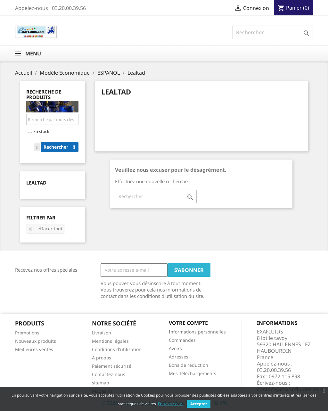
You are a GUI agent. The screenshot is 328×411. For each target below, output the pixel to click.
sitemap (100, 383)
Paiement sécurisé (111, 366)
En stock (41, 131)
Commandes (182, 340)
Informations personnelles (197, 332)
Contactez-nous (108, 374)
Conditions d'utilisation (117, 349)
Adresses (178, 357)
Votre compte (188, 322)
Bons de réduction (188, 365)
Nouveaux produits (35, 341)
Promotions (27, 333)
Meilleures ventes (34, 349)
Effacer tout (45, 229)
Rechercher (61, 147)
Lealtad (36, 182)
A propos (101, 358)
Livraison (101, 333)
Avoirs (175, 348)
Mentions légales (110, 341)
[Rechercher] (273, 32)
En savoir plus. (171, 404)
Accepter (198, 404)
